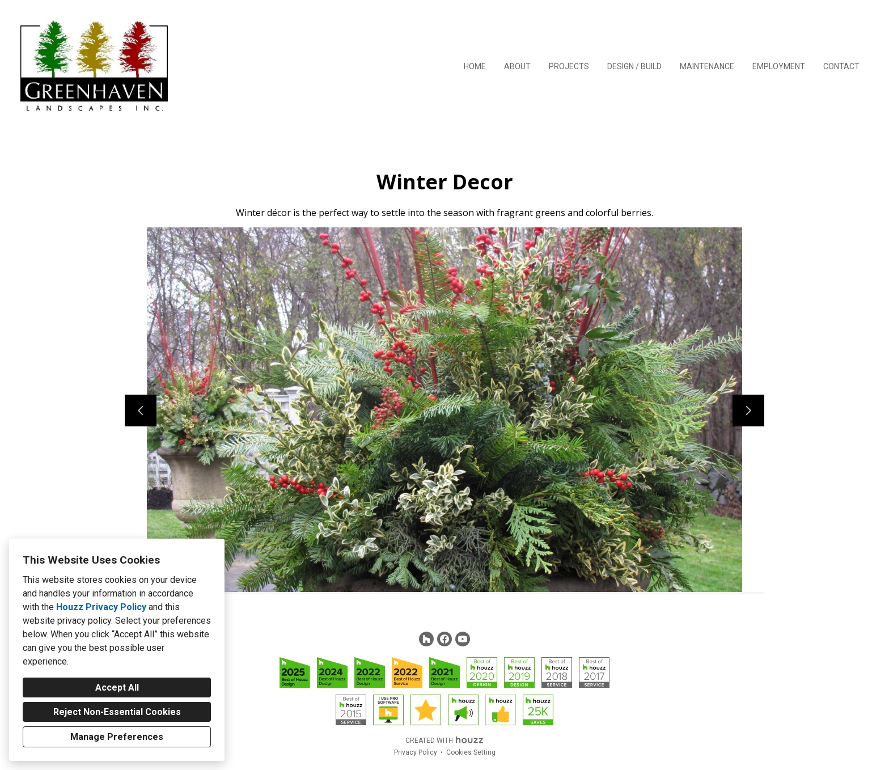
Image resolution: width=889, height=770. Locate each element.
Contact (841, 66)
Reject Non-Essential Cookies (117, 711)
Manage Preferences (116, 736)
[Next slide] (748, 410)
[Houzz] (426, 639)
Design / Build (634, 66)
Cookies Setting (471, 752)
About (517, 66)
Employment (778, 66)
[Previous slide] (140, 410)
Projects (569, 66)
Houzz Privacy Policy (101, 607)
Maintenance (707, 66)
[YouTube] (462, 639)
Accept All (117, 687)
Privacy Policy (415, 752)
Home (475, 66)
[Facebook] (444, 639)
